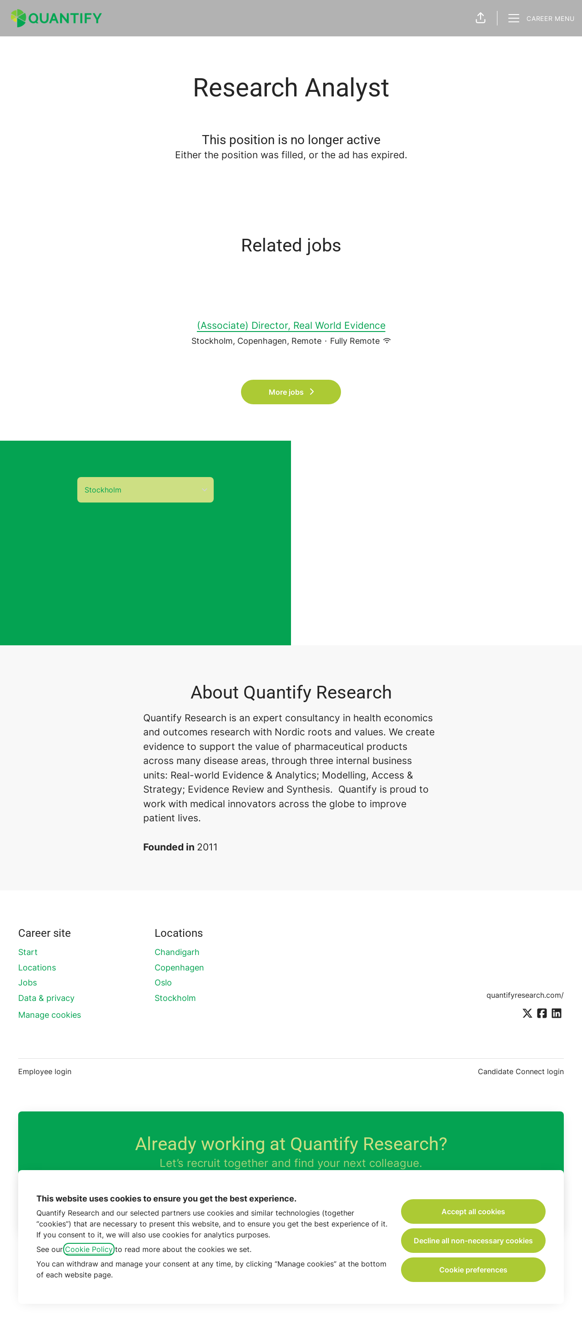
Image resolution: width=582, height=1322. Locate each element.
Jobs (27, 982)
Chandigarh (177, 952)
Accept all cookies (473, 1211)
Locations (37, 967)
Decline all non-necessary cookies (473, 1240)
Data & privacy (46, 998)
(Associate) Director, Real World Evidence (291, 325)
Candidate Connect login (521, 1071)
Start (28, 952)
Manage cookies (49, 1015)
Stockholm (175, 998)
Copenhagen (179, 967)
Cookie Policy (89, 1249)
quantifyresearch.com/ (525, 995)
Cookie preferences (473, 1269)
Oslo (163, 982)
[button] (480, 18)
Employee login (44, 1071)
